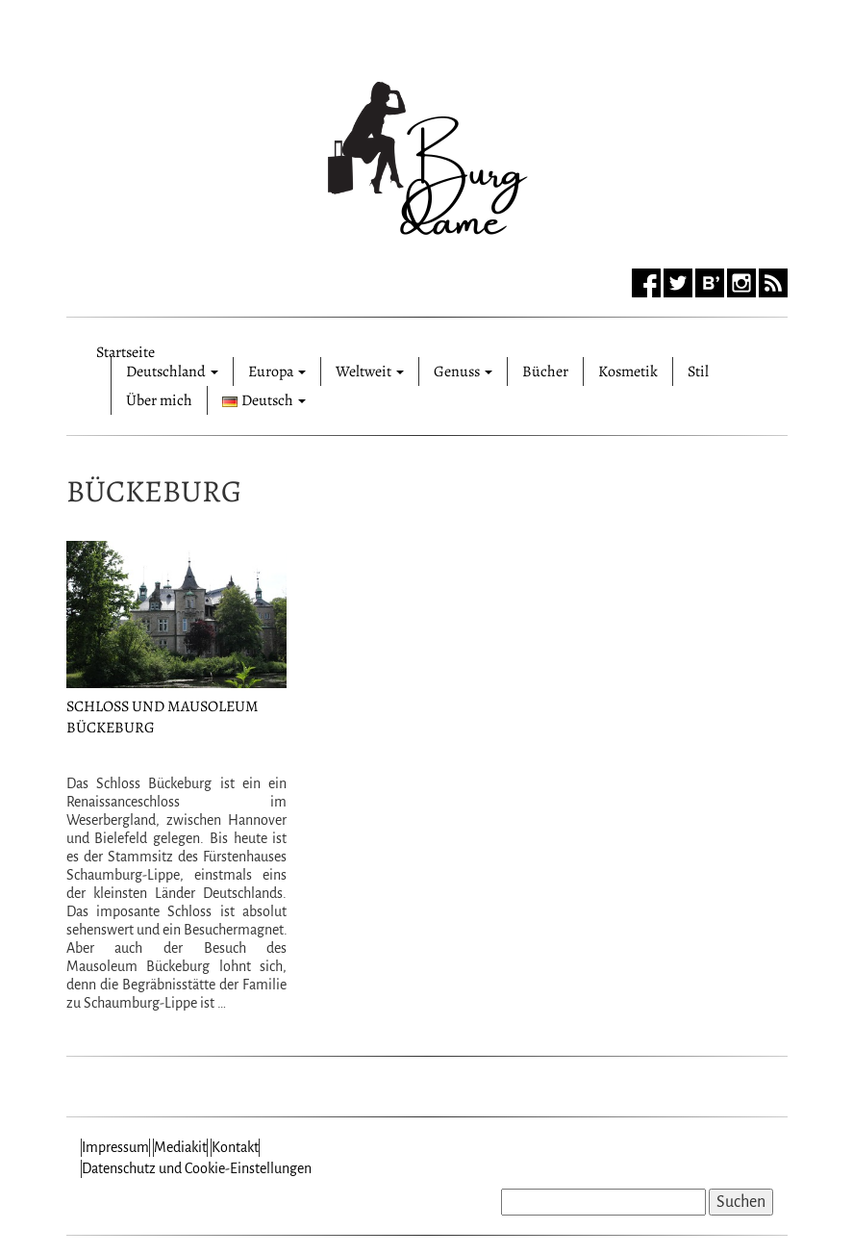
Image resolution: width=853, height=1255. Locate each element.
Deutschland (172, 371)
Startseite (125, 349)
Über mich (159, 400)
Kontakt (235, 1147)
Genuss (463, 371)
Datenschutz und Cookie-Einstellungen (197, 1168)
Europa (277, 371)
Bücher (545, 371)
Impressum (115, 1147)
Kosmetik (628, 371)
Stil (698, 371)
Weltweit (370, 371)
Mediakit (180, 1147)
